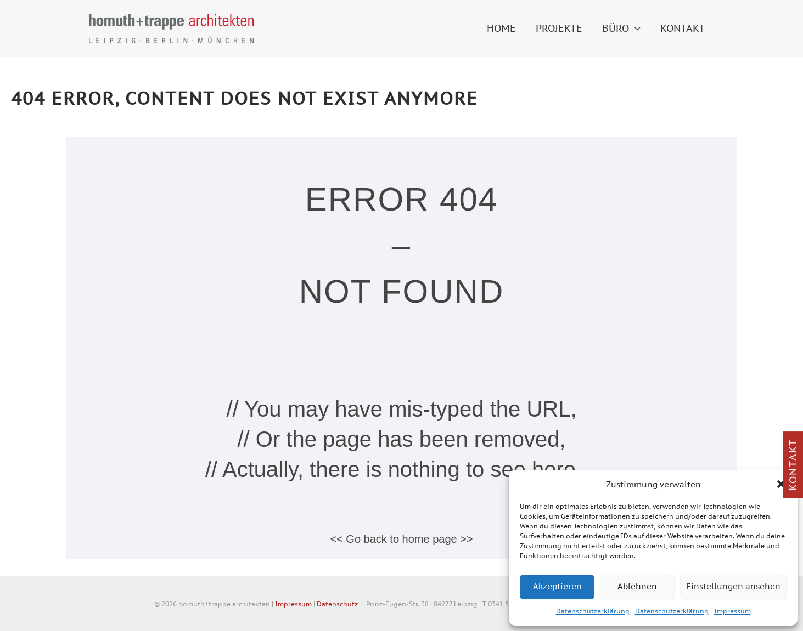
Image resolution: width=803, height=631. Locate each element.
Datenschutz (337, 604)
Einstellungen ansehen (733, 586)
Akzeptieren (557, 586)
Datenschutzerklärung (593, 611)
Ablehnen (637, 586)
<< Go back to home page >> (401, 539)
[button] (781, 484)
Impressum (732, 611)
